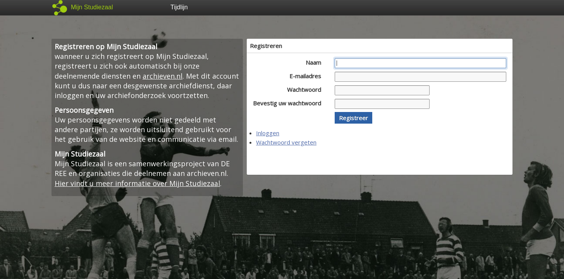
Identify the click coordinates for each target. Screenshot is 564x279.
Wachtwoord (306, 89)
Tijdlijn (179, 7)
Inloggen (267, 133)
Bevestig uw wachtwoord (289, 103)
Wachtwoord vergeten (286, 142)
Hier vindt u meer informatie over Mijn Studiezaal (137, 183)
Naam (315, 62)
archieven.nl (162, 76)
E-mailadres (307, 76)
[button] (353, 118)
